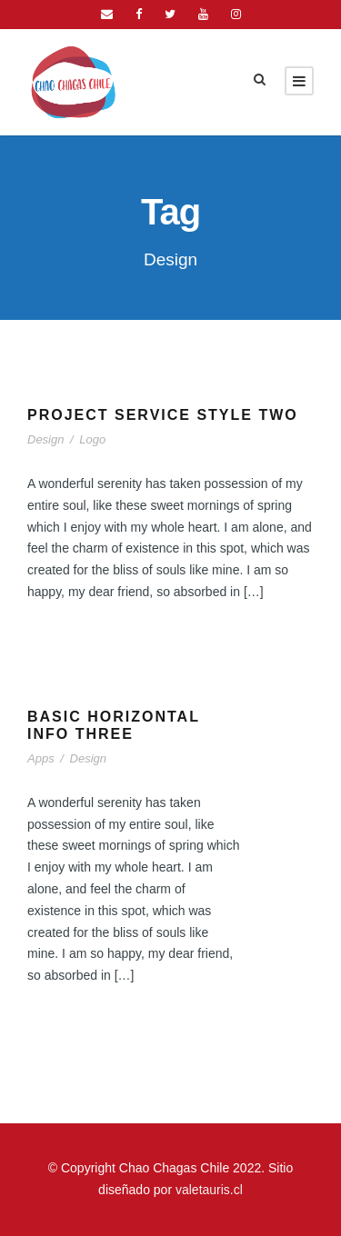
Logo (92, 439)
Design (45, 439)
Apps (41, 758)
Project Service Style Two (162, 415)
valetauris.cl (209, 1189)
